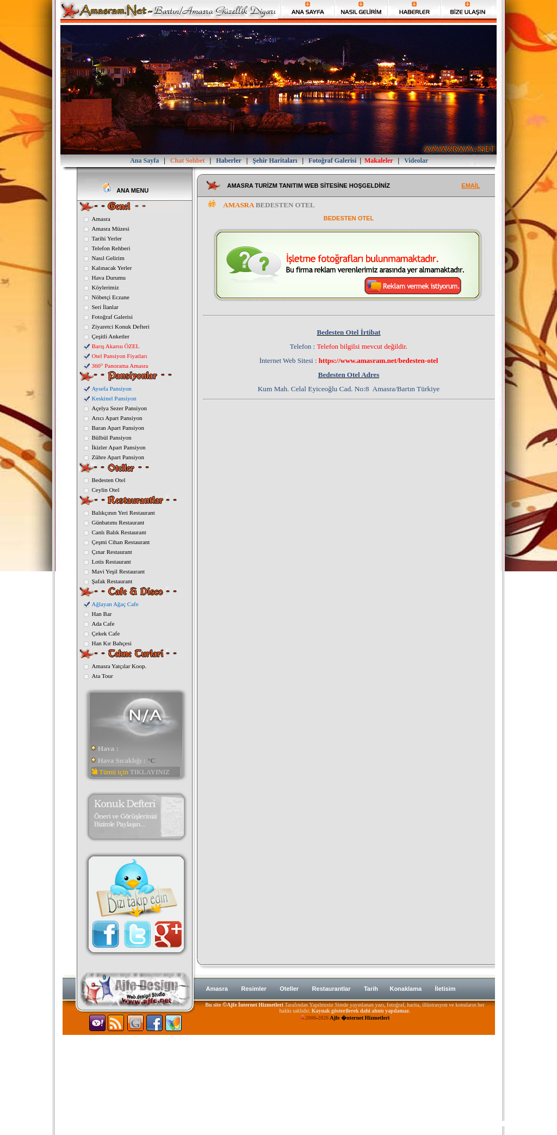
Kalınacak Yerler (112, 267)
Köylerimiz (105, 287)
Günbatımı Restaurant (118, 522)
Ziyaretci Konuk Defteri (121, 326)
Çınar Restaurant (112, 551)
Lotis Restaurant (111, 561)
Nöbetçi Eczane (110, 297)
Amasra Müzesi (110, 228)
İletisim (445, 988)
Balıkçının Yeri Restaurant (123, 512)
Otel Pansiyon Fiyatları (119, 356)
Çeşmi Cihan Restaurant (121, 542)
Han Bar (102, 613)
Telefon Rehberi (111, 248)
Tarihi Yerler (107, 238)
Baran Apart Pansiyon (118, 427)
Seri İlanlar (105, 307)
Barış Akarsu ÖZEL (116, 346)
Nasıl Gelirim (108, 258)
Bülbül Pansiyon (112, 437)
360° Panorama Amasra (120, 365)
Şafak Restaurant (112, 581)
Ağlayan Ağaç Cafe (115, 604)
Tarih (372, 988)
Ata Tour (102, 676)
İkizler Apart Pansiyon (119, 447)
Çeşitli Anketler (110, 336)
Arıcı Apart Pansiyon (117, 418)
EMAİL (470, 185)
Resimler (253, 988)
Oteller (289, 988)
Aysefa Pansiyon (112, 388)
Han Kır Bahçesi (112, 643)
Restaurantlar (331, 988)
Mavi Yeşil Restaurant (118, 571)
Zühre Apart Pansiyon (118, 457)
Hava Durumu (109, 277)
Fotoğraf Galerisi (112, 316)
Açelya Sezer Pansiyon (119, 408)
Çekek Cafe (106, 633)
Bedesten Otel (109, 480)
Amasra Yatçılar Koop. (119, 666)
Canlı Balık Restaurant (119, 532)
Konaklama (405, 988)
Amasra (101, 218)
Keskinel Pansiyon (114, 398)
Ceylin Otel (106, 489)
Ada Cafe (103, 623)
